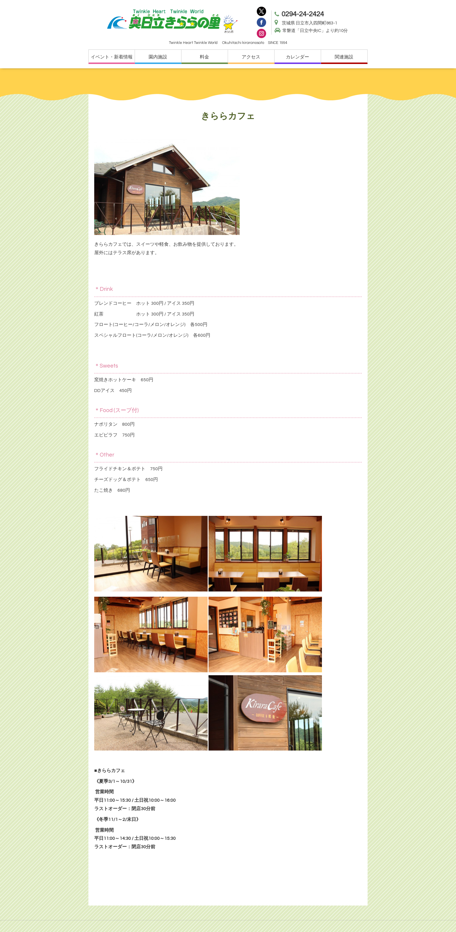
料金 (204, 57)
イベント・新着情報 (112, 57)
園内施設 (158, 57)
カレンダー (297, 57)
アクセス (251, 57)
